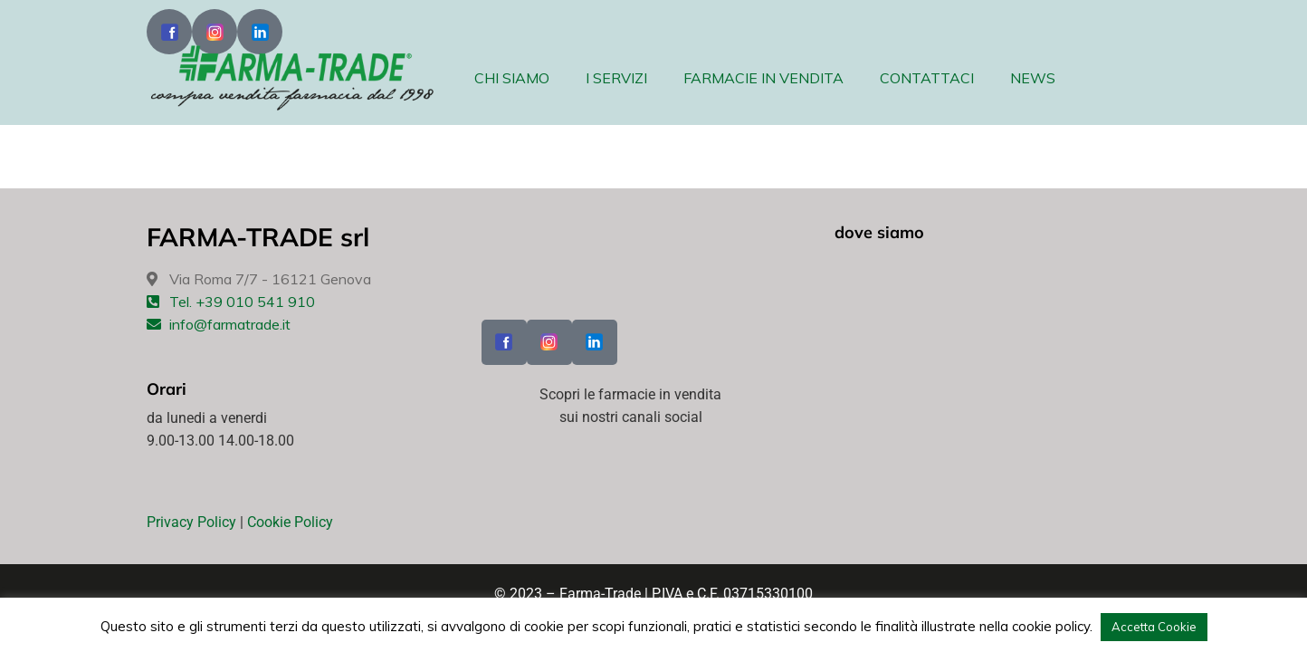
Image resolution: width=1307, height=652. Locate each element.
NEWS (1032, 78)
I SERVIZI (616, 78)
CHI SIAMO (511, 78)
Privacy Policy (191, 522)
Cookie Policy (290, 522)
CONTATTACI (927, 78)
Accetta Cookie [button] (1154, 626)
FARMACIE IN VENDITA (763, 78)
